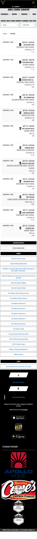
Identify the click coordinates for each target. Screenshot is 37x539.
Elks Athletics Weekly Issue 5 (18, 308)
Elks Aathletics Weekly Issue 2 (18, 324)
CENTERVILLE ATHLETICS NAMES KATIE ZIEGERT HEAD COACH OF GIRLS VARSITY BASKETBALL (18, 270)
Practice (12, 33)
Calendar (16, 6)
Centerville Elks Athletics (18, 382)
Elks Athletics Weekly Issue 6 (18, 303)
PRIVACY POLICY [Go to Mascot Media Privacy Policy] (7, 530)
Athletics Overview (18, 354)
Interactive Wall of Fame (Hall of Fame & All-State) (18, 366)
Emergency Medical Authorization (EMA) (18, 334)
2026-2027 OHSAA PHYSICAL (18, 288)
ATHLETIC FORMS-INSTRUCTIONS (18, 264)
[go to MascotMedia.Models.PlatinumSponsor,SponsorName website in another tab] (18, 465)
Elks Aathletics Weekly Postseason (18, 298)
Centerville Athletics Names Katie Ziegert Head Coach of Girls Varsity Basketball (18, 277)
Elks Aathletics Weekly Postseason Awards (18, 293)
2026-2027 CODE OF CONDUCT (18, 283)
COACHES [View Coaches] (24, 14)
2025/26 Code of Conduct (18, 344)
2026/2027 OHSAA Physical (18, 259)
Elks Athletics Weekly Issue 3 (18, 319)
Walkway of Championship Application (18, 349)
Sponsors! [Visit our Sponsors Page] (25, 410)
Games (5, 33)
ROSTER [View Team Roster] (14, 14)
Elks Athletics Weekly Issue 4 (18, 313)
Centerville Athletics (18, 397)
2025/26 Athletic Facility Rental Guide (18, 339)
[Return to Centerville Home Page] (3, 2)
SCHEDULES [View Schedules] (4, 14)
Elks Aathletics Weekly (18, 329)
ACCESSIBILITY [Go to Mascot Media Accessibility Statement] (15, 530)
